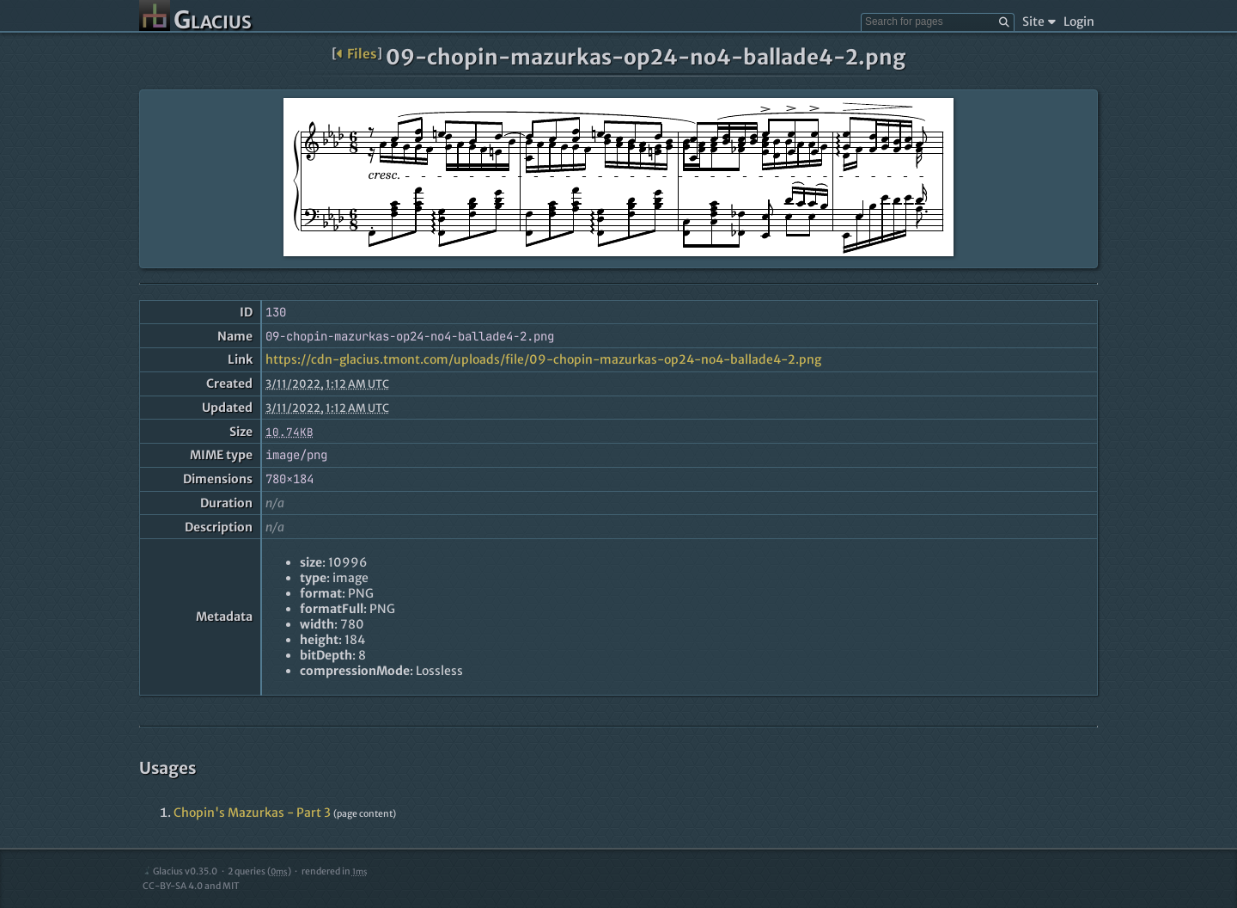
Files (357, 54)
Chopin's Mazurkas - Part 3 (252, 812)
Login (1078, 21)
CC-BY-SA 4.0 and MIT (191, 886)
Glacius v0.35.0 (180, 871)
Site (1039, 21)
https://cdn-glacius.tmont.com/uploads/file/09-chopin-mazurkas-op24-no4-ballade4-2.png (543, 359)
